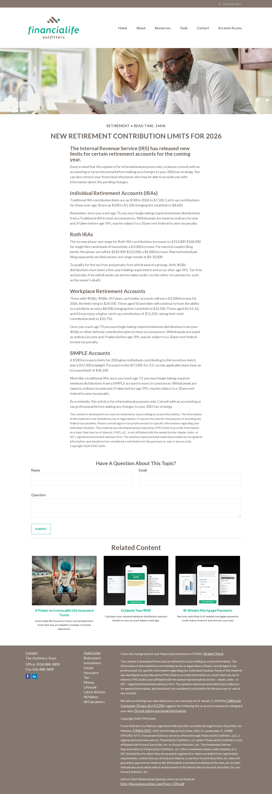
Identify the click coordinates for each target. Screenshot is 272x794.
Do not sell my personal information (160, 711)
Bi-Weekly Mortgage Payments (207, 610)
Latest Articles (94, 692)
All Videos (91, 697)
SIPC (147, 731)
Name (35, 470)
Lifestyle (90, 687)
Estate (89, 668)
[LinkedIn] (34, 676)
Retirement (92, 658)
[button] (139, 28)
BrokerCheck (213, 654)
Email (143, 470)
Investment (92, 663)
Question (38, 495)
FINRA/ (138, 731)
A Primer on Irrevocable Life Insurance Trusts (64, 612)
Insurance (91, 673)
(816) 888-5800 (230, 4)
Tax (86, 677)
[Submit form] (41, 529)
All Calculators (94, 702)
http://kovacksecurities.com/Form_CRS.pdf (153, 784)
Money (89, 682)
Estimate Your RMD (136, 610)
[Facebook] (28, 676)
